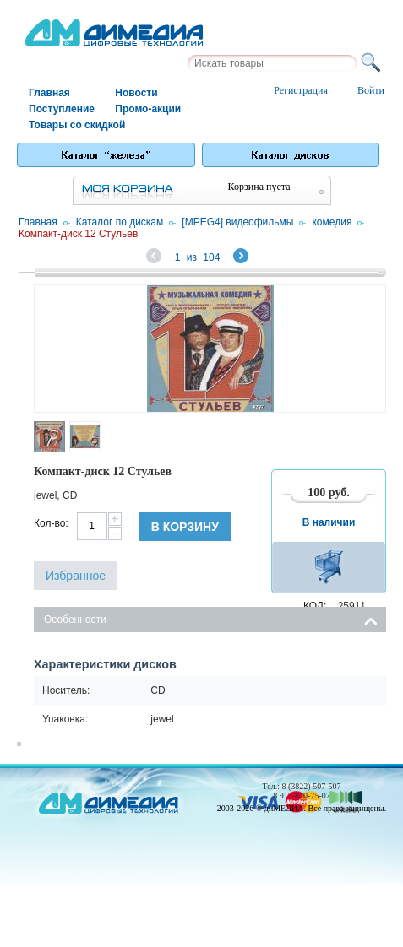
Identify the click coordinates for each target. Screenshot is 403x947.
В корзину (185, 526)
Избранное (76, 575)
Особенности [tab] (211, 618)
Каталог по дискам (120, 222)
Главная (49, 93)
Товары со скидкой (71, 125)
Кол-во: (51, 523)
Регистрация (301, 90)
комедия (331, 222)
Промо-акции (148, 109)
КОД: (314, 606)
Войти (370, 90)
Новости (136, 93)
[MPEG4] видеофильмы (237, 222)
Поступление (62, 109)
